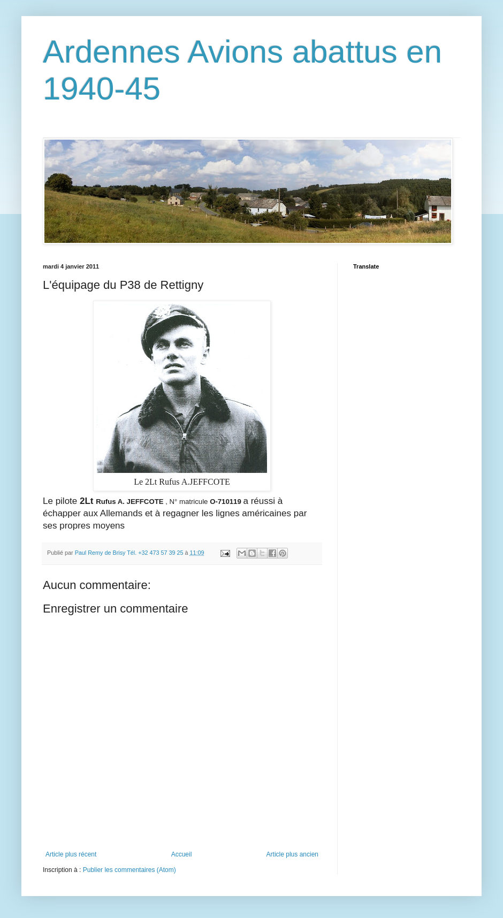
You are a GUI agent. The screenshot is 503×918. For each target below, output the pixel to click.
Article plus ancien (292, 854)
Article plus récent (70, 854)
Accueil (181, 854)
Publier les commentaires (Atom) (129, 870)
